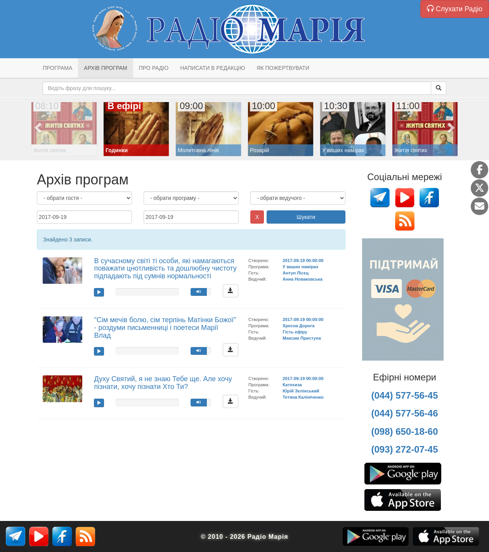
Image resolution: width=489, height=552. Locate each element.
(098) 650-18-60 (404, 431)
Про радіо (153, 68)
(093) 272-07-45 (404, 449)
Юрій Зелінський (301, 391)
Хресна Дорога (298, 325)
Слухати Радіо (454, 9)
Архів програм (105, 68)
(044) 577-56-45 (404, 395)
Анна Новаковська (303, 279)
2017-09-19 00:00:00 (303, 260)
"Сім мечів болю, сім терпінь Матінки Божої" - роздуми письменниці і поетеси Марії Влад (165, 327)
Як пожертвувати (283, 68)
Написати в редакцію (212, 68)
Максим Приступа (302, 338)
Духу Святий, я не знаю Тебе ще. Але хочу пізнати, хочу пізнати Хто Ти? (163, 383)
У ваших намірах (300, 266)
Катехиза (292, 384)
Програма (57, 68)
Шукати (306, 217)
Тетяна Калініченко (303, 397)
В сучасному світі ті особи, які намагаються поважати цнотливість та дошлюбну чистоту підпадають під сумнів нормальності (165, 268)
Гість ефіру (295, 332)
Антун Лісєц (296, 273)
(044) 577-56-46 (404, 413)
